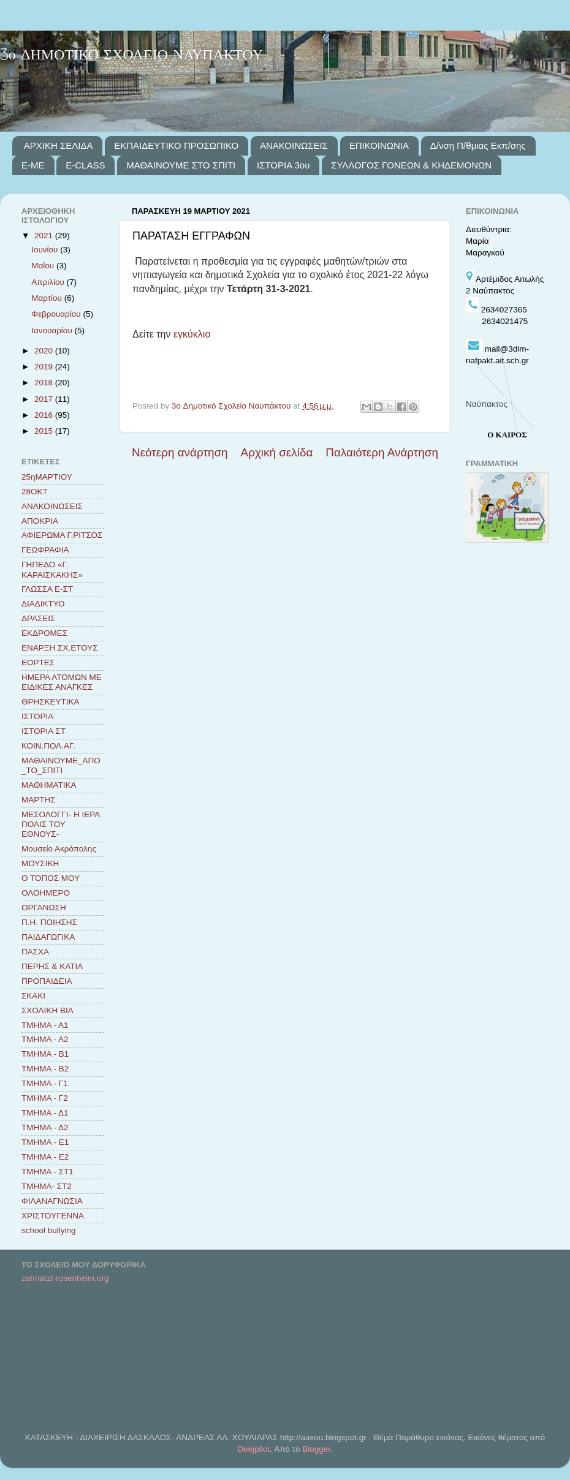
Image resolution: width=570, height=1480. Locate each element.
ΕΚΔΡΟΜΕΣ (44, 633)
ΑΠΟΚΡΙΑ (39, 521)
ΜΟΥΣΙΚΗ (40, 863)
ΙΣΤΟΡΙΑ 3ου (283, 165)
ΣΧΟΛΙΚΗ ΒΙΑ (47, 1010)
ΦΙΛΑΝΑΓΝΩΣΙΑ (52, 1201)
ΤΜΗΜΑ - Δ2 (45, 1127)
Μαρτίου (47, 298)
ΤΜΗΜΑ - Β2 (45, 1068)
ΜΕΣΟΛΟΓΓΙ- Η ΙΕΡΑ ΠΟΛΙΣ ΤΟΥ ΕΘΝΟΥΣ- (60, 824)
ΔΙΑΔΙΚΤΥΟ (43, 603)
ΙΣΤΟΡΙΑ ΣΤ (43, 731)
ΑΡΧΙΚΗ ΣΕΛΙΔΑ (58, 145)
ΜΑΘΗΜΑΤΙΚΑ (48, 785)
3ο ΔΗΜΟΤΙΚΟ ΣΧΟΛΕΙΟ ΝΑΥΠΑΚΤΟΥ (131, 55)
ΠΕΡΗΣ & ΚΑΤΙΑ (52, 966)
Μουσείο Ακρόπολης (58, 848)
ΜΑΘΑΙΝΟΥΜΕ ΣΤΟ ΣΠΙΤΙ (180, 165)
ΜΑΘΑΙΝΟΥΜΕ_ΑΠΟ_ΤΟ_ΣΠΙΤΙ (61, 765)
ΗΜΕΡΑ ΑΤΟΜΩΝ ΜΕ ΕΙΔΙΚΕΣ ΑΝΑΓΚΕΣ (61, 682)
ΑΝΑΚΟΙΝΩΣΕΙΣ (294, 145)
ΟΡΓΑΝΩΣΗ (43, 907)
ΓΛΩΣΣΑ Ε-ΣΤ (47, 589)
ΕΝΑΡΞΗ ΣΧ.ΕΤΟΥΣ (59, 647)
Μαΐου (43, 265)
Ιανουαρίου (52, 330)
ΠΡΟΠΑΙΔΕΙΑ (46, 981)
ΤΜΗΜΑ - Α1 (45, 1025)
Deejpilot (253, 1449)
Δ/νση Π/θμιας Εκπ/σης (478, 145)
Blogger (316, 1449)
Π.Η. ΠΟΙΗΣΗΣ (49, 922)
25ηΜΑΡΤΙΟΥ (46, 476)
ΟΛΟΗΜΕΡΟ (45, 892)
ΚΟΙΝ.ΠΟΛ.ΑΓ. (48, 745)
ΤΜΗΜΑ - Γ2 (44, 1098)
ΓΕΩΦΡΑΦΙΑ (45, 549)
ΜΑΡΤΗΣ (38, 799)
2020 (44, 350)
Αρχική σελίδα (277, 452)
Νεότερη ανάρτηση (180, 452)
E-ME (33, 165)
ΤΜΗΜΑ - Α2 (45, 1039)
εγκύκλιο (191, 334)
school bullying (48, 1230)
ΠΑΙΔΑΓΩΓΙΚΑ (48, 937)
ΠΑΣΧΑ (35, 951)
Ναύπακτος (486, 404)
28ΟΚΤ (34, 491)
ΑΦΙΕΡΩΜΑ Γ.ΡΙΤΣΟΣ (61, 535)
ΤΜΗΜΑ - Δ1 (45, 1112)
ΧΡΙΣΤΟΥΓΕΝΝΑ (52, 1215)
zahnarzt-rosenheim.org (65, 1278)
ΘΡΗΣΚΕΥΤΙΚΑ (50, 701)
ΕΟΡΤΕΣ (38, 662)
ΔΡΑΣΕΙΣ (38, 618)
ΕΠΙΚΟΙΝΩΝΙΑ (379, 145)
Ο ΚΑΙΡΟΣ (506, 434)
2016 (44, 415)
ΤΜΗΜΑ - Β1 (45, 1054)
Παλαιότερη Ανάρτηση (381, 452)
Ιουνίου (45, 249)
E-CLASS (85, 165)
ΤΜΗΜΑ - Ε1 (45, 1142)
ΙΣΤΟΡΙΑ (37, 716)
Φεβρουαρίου (57, 314)
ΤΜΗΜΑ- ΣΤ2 (46, 1186)
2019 (44, 366)
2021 (44, 235)
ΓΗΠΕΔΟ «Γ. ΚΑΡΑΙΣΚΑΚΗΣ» (52, 569)
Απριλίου (48, 282)
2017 (44, 399)
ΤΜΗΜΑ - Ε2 (45, 1156)
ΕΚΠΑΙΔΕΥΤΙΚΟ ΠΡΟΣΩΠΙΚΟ (176, 145)
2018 (44, 382)
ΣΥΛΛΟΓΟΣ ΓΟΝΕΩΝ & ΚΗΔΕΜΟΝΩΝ (411, 165)
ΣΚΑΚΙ (33, 995)
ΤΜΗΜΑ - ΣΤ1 (47, 1171)
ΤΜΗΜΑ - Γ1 (44, 1083)
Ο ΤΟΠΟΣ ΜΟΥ (50, 878)
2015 (44, 431)
